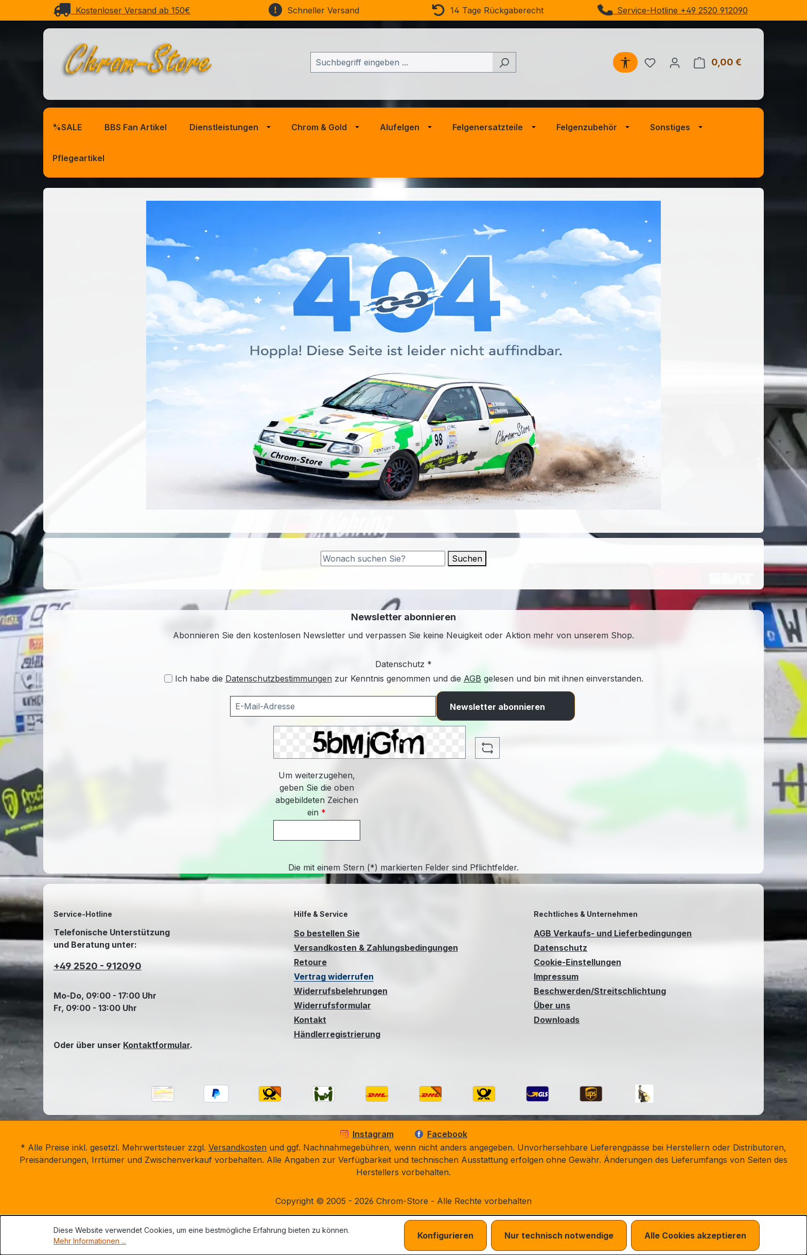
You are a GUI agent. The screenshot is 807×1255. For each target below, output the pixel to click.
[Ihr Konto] (674, 62)
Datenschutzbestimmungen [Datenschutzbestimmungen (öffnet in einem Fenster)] (278, 678)
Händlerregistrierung (337, 1034)
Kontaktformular (156, 1045)
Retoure (310, 962)
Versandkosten (237, 1147)
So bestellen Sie (327, 933)
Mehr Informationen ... (90, 1240)
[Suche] (383, 558)
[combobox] (401, 62)
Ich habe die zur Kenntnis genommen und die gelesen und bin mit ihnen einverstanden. (409, 678)
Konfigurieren (445, 1235)
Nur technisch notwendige (558, 1235)
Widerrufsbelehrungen (341, 991)
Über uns (552, 1005)
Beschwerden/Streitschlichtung (600, 991)
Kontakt (310, 1020)
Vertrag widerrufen (334, 976)
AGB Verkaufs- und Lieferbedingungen (613, 933)
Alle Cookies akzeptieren (695, 1235)
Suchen (467, 558)
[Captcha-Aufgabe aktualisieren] (487, 748)
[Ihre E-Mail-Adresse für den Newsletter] (333, 706)
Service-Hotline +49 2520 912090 (673, 10)
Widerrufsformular (332, 1005)
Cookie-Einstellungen (577, 962)
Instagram (367, 1134)
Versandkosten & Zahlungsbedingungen (376, 948)
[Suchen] (504, 62)
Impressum (556, 976)
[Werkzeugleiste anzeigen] (625, 62)
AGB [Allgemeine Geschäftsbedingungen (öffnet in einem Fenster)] (472, 678)
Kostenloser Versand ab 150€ (122, 10)
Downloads (557, 1020)
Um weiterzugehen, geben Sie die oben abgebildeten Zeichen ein (316, 793)
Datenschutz (560, 948)
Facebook (441, 1134)
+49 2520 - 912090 (98, 966)
